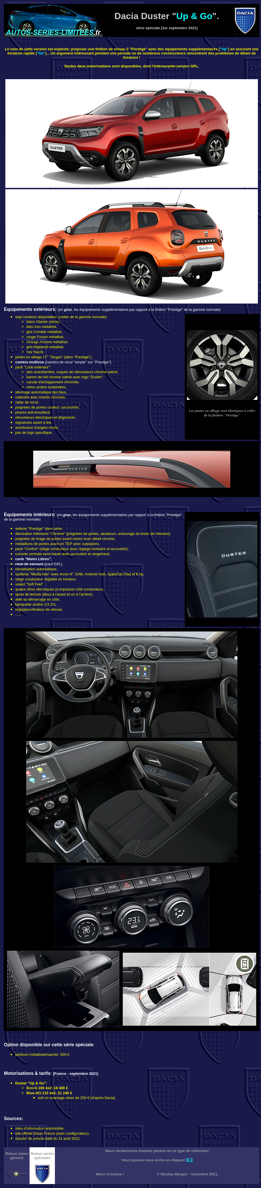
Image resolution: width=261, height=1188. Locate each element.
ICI (189, 1159)
